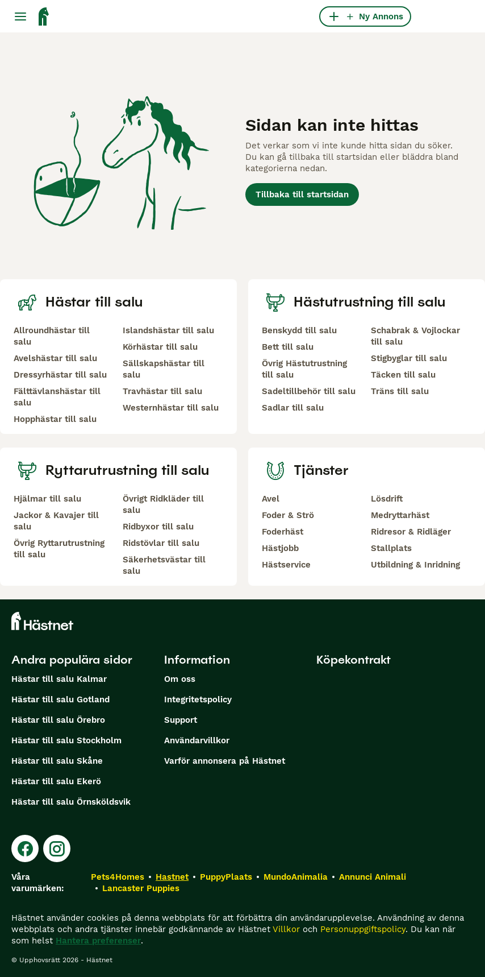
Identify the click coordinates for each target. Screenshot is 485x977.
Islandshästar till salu (168, 330)
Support (180, 720)
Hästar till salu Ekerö (56, 781)
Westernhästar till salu (171, 408)
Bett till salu (287, 347)
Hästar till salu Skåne (57, 761)
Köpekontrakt (353, 659)
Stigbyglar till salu (409, 358)
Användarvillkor (196, 740)
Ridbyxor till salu (158, 526)
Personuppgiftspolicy (362, 929)
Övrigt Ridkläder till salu (163, 504)
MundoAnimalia (296, 877)
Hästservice (286, 565)
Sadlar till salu (293, 408)
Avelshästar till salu (55, 358)
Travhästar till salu (162, 391)
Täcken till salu (403, 375)
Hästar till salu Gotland (60, 699)
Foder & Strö (288, 515)
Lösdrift (387, 499)
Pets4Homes (117, 877)
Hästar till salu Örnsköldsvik (71, 802)
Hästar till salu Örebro (58, 720)
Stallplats (391, 548)
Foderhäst (282, 532)
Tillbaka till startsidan (302, 194)
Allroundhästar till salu (52, 336)
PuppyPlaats (226, 877)
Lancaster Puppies (140, 888)
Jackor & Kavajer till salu (56, 521)
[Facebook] (25, 848)
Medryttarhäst (400, 515)
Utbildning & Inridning (415, 565)
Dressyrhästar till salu (60, 375)
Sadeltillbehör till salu (309, 391)
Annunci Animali (372, 877)
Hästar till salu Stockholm (66, 740)
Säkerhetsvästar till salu (164, 565)
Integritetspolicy (198, 699)
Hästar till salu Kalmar (59, 679)
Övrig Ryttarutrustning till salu (59, 549)
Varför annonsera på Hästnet (224, 761)
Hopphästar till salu (55, 419)
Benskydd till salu (299, 330)
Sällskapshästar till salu (163, 369)
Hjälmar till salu (47, 499)
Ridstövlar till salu (161, 543)
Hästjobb (280, 548)
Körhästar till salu (160, 347)
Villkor (286, 929)
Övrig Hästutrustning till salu (304, 369)
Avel (270, 499)
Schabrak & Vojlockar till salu (415, 336)
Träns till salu (400, 391)
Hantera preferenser (98, 940)
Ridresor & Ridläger (411, 532)
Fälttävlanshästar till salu (57, 397)
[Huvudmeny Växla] (20, 16)
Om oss (179, 679)
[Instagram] (56, 848)
